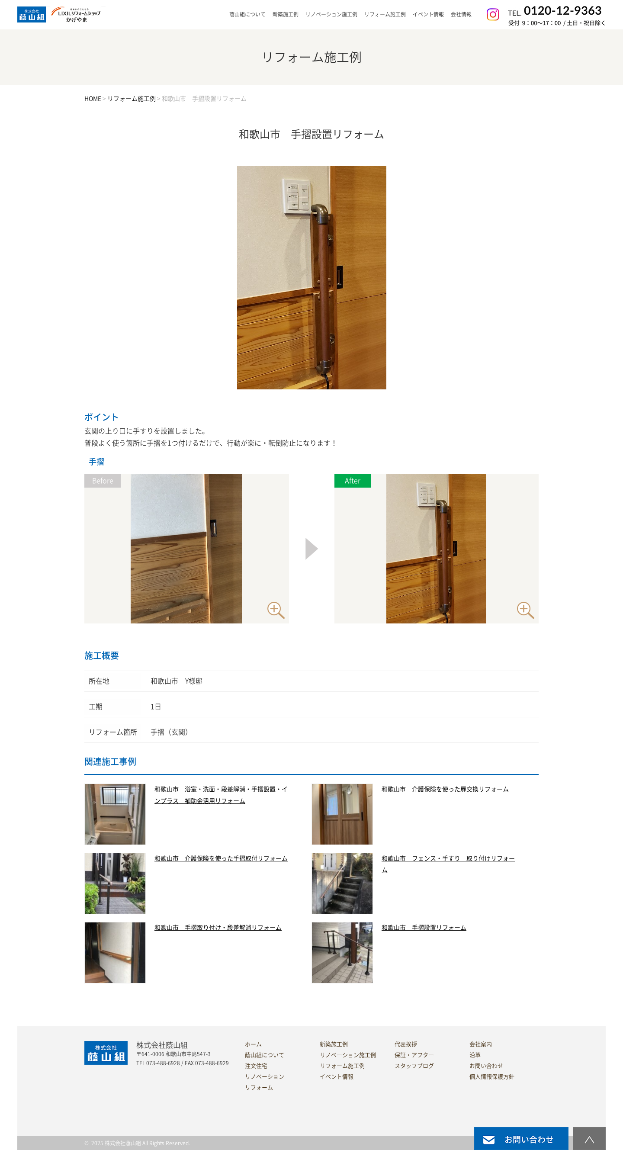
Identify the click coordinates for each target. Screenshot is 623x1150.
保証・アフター (414, 1055)
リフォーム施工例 (385, 14)
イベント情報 (428, 14)
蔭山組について (264, 1055)
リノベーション (264, 1076)
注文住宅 (256, 1066)
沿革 (475, 1055)
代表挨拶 (406, 1044)
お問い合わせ (486, 1066)
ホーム (253, 1044)
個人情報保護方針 (491, 1076)
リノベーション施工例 (331, 14)
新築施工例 (286, 14)
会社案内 (480, 1044)
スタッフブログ (414, 1066)
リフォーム (259, 1087)
